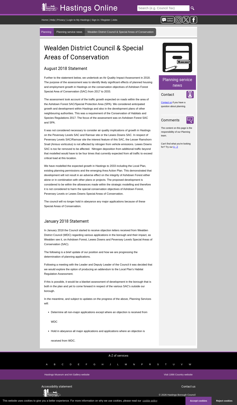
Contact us (166, 102)
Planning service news (69, 32)
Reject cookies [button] (224, 400)
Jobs (114, 19)
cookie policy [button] (149, 400)
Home (45, 19)
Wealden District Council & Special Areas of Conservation (120, 32)
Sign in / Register (101, 19)
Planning (46, 32)
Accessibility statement (56, 386)
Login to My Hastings (78, 19)
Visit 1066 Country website (178, 374)
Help (52, 19)
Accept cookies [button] (198, 400)
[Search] (163, 8)
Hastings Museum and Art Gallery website (66, 374)
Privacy (61, 19)
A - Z (175, 147)
